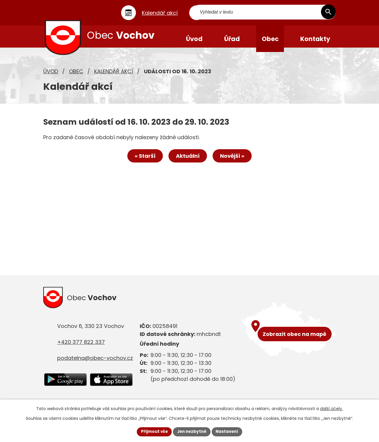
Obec (76, 75)
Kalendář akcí (113, 75)
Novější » (234, 161)
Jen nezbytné (191, 431)
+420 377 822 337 (81, 347)
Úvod (50, 75)
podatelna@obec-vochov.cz (95, 363)
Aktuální (188, 161)
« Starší (142, 161)
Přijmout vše (153, 431)
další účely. (331, 408)
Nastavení (228, 431)
